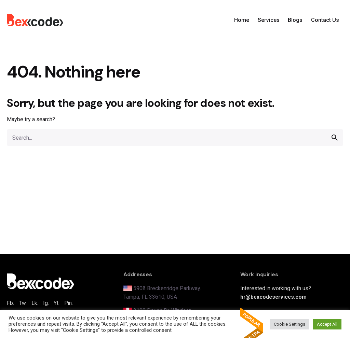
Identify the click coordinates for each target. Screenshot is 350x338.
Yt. (56, 303)
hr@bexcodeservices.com (273, 297)
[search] (334, 137)
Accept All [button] (327, 324)
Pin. (68, 303)
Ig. (46, 303)
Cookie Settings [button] (289, 324)
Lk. (34, 303)
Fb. (10, 303)
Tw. (23, 303)
